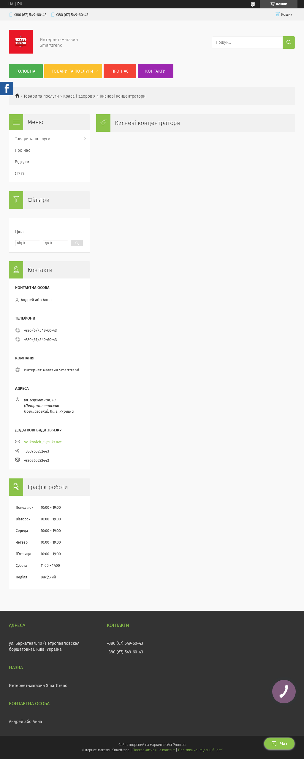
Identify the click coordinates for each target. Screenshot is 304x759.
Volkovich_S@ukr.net (43, 442)
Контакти (155, 71)
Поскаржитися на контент (154, 750)
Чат (279, 743)
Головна (25, 71)
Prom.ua (179, 745)
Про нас (120, 71)
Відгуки (22, 162)
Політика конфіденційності (200, 750)
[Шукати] (289, 42)
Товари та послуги (72, 71)
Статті (20, 173)
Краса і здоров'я (79, 96)
